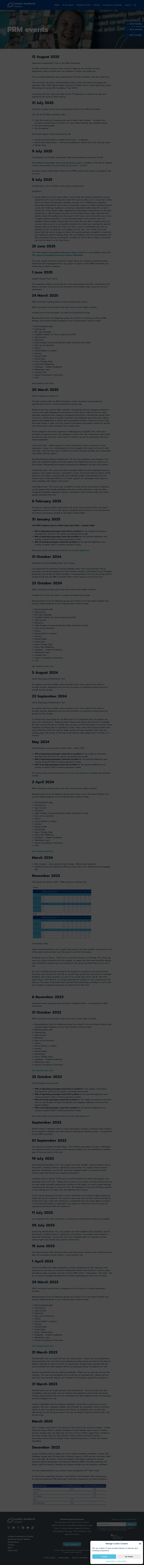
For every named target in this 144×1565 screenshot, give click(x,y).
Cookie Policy (111, 1561)
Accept (104, 1556)
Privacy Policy (121, 1561)
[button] (140, 1544)
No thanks (129, 1556)
